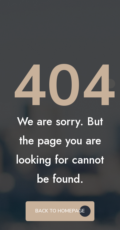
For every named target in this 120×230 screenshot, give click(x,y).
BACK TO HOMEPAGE (60, 211)
